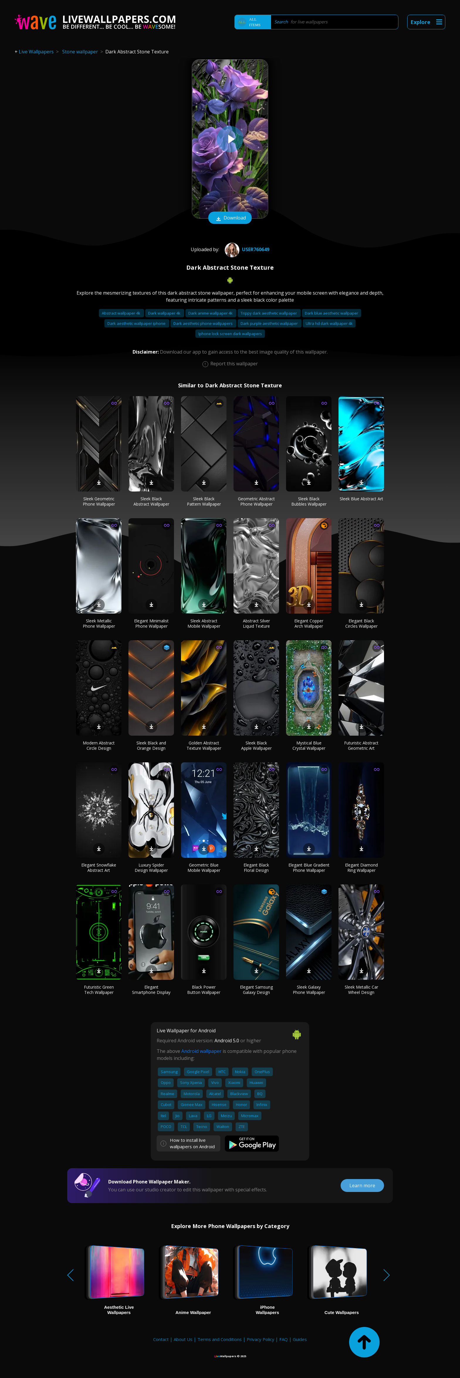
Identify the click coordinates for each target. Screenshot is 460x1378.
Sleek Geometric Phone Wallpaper (99, 501)
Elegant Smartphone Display (151, 989)
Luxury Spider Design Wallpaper (151, 867)
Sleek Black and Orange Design (151, 745)
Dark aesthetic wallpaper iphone (136, 323)
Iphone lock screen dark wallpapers (230, 333)
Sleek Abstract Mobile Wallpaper (203, 623)
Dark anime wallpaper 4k (211, 313)
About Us (183, 1339)
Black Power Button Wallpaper (203, 989)
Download (230, 218)
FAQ (283, 1339)
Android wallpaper (201, 1051)
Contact (161, 1339)
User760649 (246, 249)
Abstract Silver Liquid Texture (256, 623)
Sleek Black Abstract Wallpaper (151, 501)
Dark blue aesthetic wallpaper (331, 313)
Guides (300, 1339)
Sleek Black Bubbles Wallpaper (309, 501)
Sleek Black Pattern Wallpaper (204, 501)
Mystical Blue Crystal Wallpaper (308, 745)
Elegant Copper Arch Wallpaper (308, 623)
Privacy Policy (260, 1339)
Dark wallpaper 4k (164, 313)
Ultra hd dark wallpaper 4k (329, 323)
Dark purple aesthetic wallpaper (270, 323)
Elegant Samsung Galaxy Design (256, 989)
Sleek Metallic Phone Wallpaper (99, 623)
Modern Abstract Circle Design (99, 745)
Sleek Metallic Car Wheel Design (361, 989)
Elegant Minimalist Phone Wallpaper (151, 623)
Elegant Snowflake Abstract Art (98, 867)
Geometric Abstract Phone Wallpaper (256, 501)
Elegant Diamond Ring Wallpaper (361, 867)
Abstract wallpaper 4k (121, 313)
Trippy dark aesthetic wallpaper (269, 313)
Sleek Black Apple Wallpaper (256, 745)
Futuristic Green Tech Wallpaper (99, 989)
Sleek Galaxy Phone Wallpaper (309, 989)
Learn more (362, 1185)
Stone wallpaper (80, 51)
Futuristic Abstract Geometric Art (361, 745)
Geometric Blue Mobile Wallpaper (203, 867)
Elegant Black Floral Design (256, 867)
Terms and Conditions (219, 1339)
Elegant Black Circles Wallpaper (361, 623)
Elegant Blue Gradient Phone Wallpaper (308, 867)
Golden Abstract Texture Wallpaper (204, 745)
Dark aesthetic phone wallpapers (203, 323)
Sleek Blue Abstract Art (361, 498)
